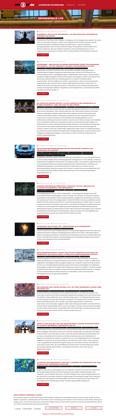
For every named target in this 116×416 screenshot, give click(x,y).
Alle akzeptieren (53, 408)
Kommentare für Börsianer (51, 5)
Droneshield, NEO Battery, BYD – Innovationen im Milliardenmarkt (63, 226)
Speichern (74, 408)
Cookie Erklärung (69, 414)
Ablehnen (94, 408)
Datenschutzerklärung (56, 414)
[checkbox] (14, 408)
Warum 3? (71, 5)
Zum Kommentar (43, 54)
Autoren (81, 5)
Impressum (45, 414)
